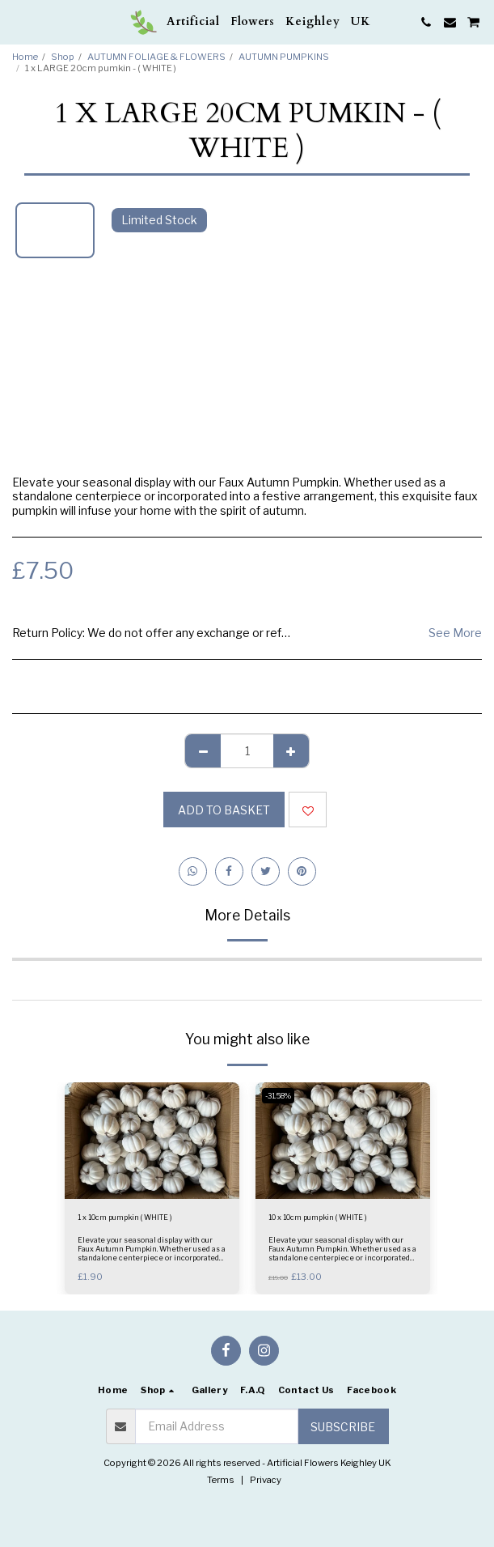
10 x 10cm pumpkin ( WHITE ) (317, 1217)
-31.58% (278, 1095)
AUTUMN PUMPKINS (284, 56)
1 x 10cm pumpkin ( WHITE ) (125, 1217)
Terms (220, 1479)
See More (455, 633)
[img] (152, 1140)
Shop (62, 56)
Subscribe (342, 1427)
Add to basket (224, 810)
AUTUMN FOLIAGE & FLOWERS (156, 56)
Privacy (265, 1479)
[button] (18, 21)
